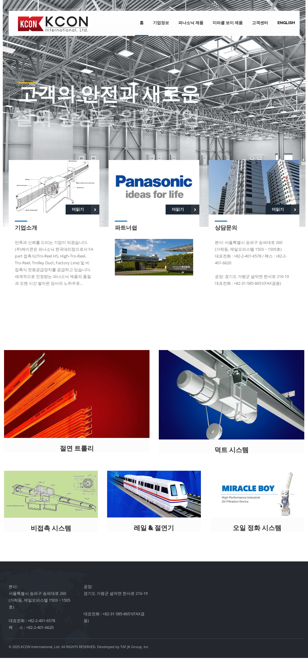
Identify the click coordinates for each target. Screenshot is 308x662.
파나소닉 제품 (190, 22)
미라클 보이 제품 (228, 22)
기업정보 (161, 22)
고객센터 (260, 22)
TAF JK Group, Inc (134, 650)
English (286, 22)
